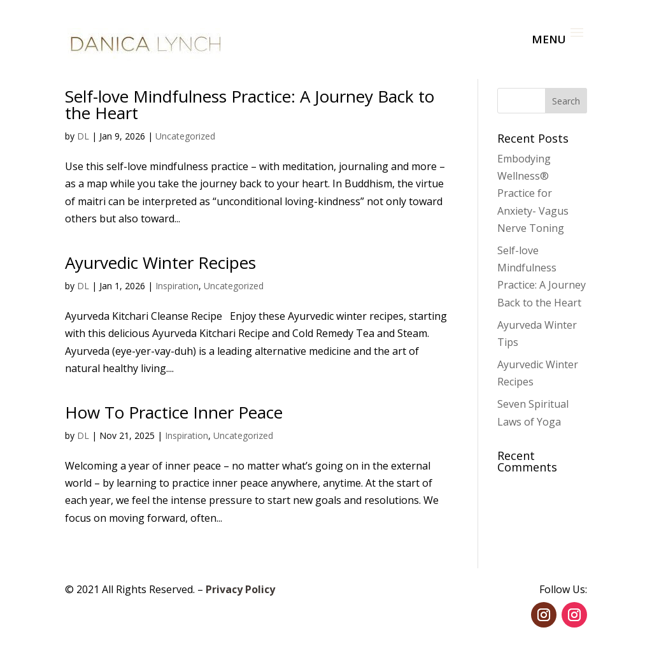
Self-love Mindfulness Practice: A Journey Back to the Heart (249, 104)
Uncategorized (185, 136)
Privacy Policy (240, 589)
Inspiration (177, 286)
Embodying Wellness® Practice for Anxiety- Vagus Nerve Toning (533, 193)
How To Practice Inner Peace (174, 412)
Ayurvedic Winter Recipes (160, 262)
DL (83, 136)
